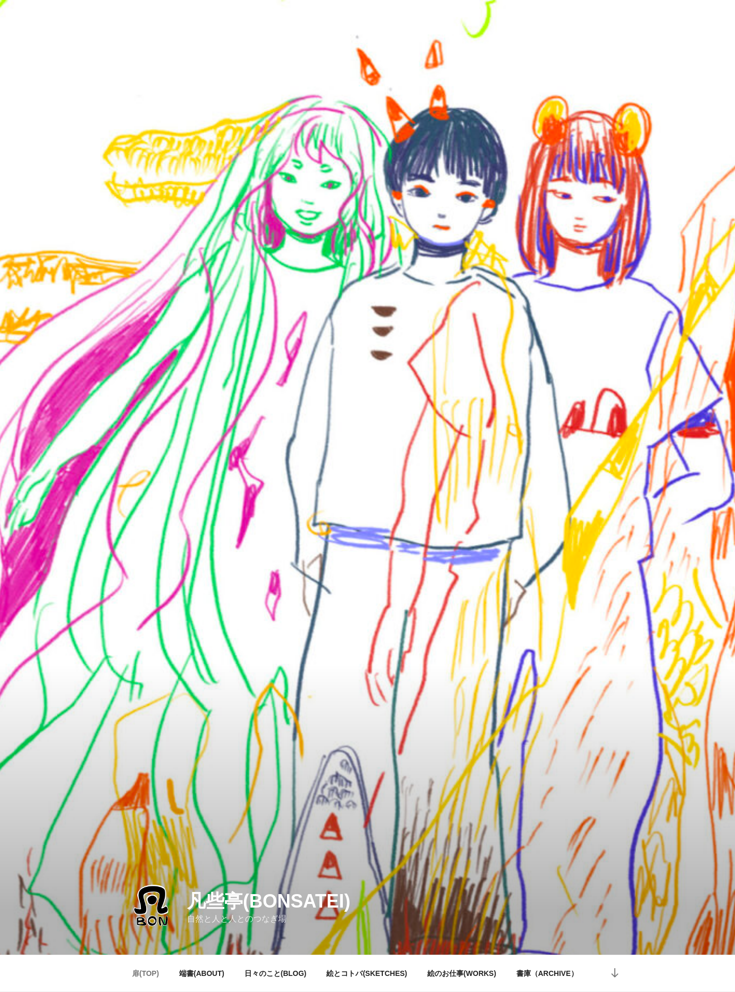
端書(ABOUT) (201, 973)
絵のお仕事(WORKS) (461, 973)
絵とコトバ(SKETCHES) (366, 973)
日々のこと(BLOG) (275, 973)
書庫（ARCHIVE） (547, 973)
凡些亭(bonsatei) (268, 901)
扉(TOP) (145, 973)
